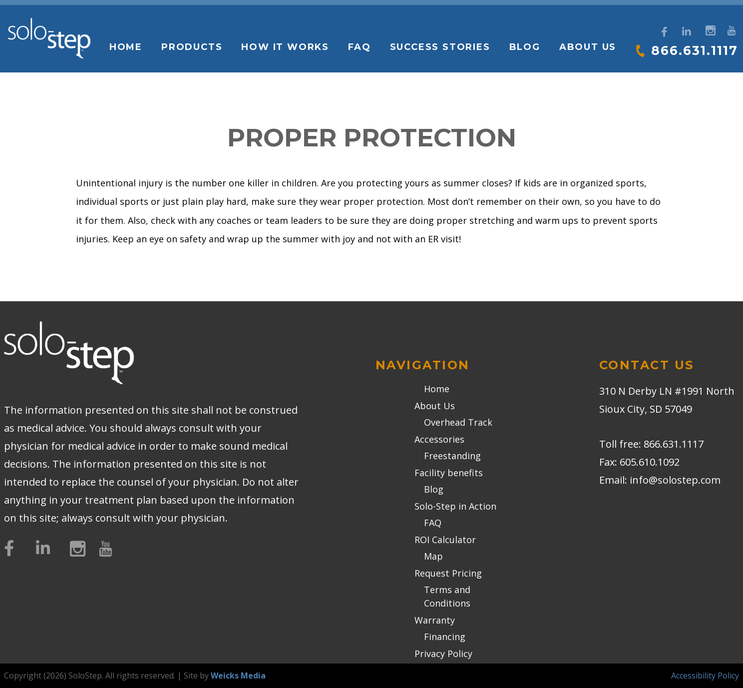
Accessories (439, 439)
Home (124, 46)
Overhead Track (458, 422)
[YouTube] (731, 29)
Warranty (434, 620)
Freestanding (452, 456)
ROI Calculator (445, 540)
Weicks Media (238, 675)
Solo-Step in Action (455, 506)
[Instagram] (709, 29)
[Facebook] (664, 32)
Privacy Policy (443, 654)
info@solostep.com (675, 480)
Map (433, 556)
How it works (285, 46)
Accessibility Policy (705, 675)
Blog (523, 46)
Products (191, 46)
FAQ (359, 46)
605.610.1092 (650, 462)
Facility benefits (448, 473)
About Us (586, 46)
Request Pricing (448, 573)
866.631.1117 (694, 50)
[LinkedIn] (686, 32)
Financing (444, 637)
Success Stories (439, 46)
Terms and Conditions (447, 596)
